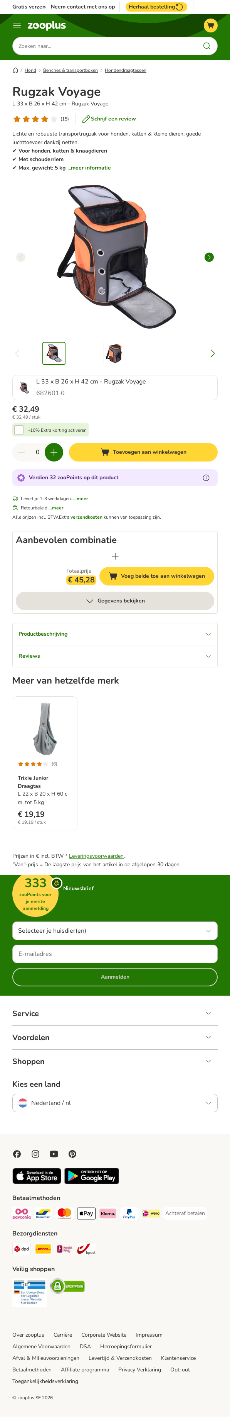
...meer (80, 499)
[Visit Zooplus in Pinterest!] (72, 1154)
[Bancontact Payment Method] (43, 1215)
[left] (20, 257)
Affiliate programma (85, 1370)
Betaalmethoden (32, 1370)
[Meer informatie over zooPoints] (206, 478)
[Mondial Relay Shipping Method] (64, 1250)
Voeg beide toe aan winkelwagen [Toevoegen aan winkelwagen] (161, 577)
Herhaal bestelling (156, 7)
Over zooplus (28, 1335)
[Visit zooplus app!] (36, 1182)
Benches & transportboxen (70, 71)
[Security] (29, 1294)
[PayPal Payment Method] (129, 1215)
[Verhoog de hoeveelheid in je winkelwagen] (54, 452)
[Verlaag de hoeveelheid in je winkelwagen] (21, 452)
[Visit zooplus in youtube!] (54, 1154)
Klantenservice (178, 1358)
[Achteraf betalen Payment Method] (185, 1214)
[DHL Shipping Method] (43, 1250)
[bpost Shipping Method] (86, 1250)
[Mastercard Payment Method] (64, 1215)
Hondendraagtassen (125, 71)
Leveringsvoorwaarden (96, 856)
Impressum (149, 1335)
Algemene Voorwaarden (41, 1347)
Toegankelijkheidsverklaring (45, 1381)
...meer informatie (89, 168)
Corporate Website (103, 1335)
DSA (85, 1347)
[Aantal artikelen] (38, 452)
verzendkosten (86, 517)
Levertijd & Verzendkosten (120, 1358)
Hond (30, 71)
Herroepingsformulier (126, 1347)
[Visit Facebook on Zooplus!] (17, 1154)
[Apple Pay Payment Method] (86, 1215)
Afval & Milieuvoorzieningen (45, 1358)
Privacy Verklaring (139, 1370)
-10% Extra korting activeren (57, 431)
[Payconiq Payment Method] (21, 1215)
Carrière (63, 1335)
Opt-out (180, 1370)
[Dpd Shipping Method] (21, 1250)
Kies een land (36, 1084)
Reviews (115, 656)
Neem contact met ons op (83, 6)
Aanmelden (115, 977)
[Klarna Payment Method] (108, 1215)
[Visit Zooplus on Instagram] (35, 1154)
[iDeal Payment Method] (151, 1215)
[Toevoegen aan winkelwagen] (143, 452)
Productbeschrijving (115, 634)
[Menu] (17, 25)
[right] (209, 257)
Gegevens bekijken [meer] (115, 601)
